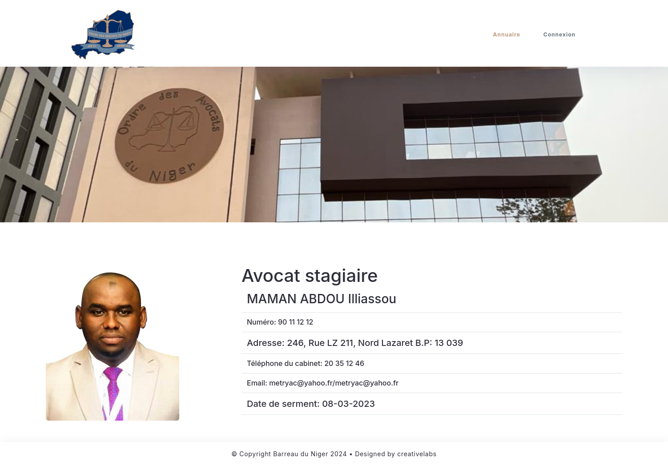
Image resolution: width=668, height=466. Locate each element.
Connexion (559, 34)
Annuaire (506, 34)
